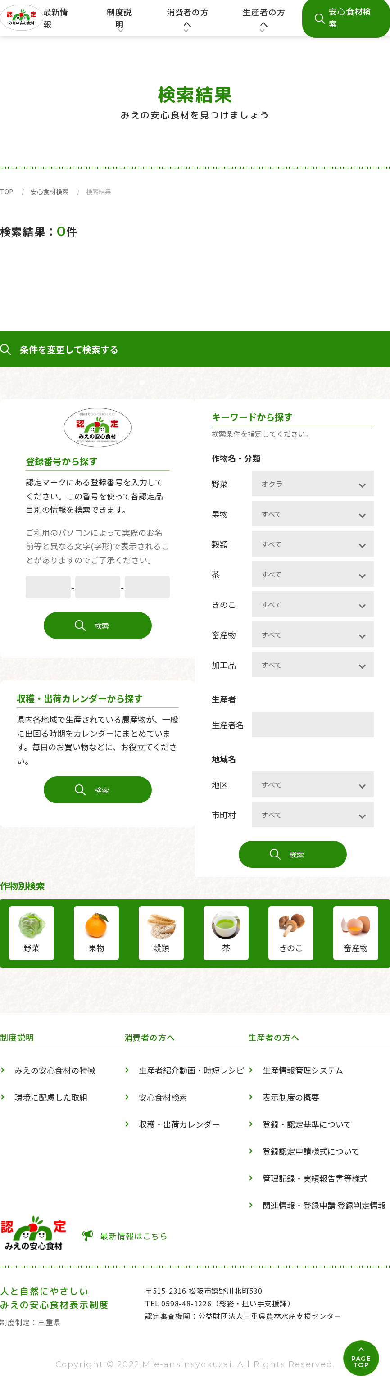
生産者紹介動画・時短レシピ (191, 1070)
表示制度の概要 (291, 1097)
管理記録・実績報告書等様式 (315, 1178)
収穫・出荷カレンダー (179, 1124)
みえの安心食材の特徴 (54, 1070)
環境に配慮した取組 (50, 1097)
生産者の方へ (264, 21)
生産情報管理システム (303, 1070)
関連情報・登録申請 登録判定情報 (324, 1205)
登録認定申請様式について (311, 1151)
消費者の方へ (188, 21)
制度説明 (118, 21)
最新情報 (56, 18)
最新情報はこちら (134, 1235)
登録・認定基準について (307, 1124)
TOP (6, 191)
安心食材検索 (49, 191)
